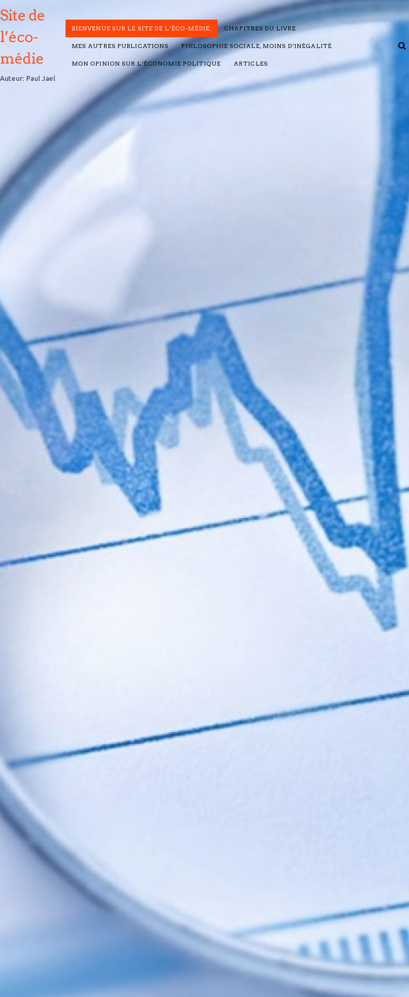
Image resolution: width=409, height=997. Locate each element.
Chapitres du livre (260, 28)
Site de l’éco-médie (22, 36)
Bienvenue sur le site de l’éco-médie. (141, 28)
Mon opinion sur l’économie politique (146, 63)
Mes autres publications (120, 46)
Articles (251, 63)
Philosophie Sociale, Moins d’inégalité (256, 46)
